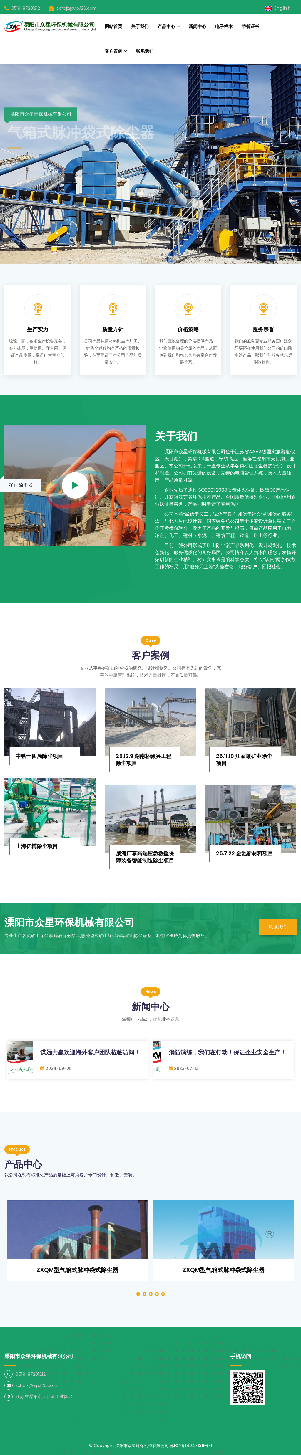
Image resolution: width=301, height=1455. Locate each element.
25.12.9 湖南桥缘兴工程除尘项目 (143, 759)
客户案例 (113, 51)
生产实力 (37, 329)
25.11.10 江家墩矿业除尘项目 (244, 759)
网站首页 (113, 26)
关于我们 (140, 26)
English (278, 8)
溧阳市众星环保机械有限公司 (142, 1446)
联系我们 (144, 51)
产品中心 (166, 26)
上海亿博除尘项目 (37, 846)
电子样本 (224, 26)
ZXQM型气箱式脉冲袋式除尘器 (77, 1270)
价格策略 (188, 329)
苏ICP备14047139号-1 (191, 1446)
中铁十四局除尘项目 (39, 756)
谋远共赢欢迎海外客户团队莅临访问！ (90, 1052)
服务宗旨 (263, 329)
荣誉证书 (250, 26)
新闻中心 (197, 26)
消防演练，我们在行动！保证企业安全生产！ (227, 1052)
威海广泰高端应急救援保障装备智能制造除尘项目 (145, 857)
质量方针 (112, 329)
